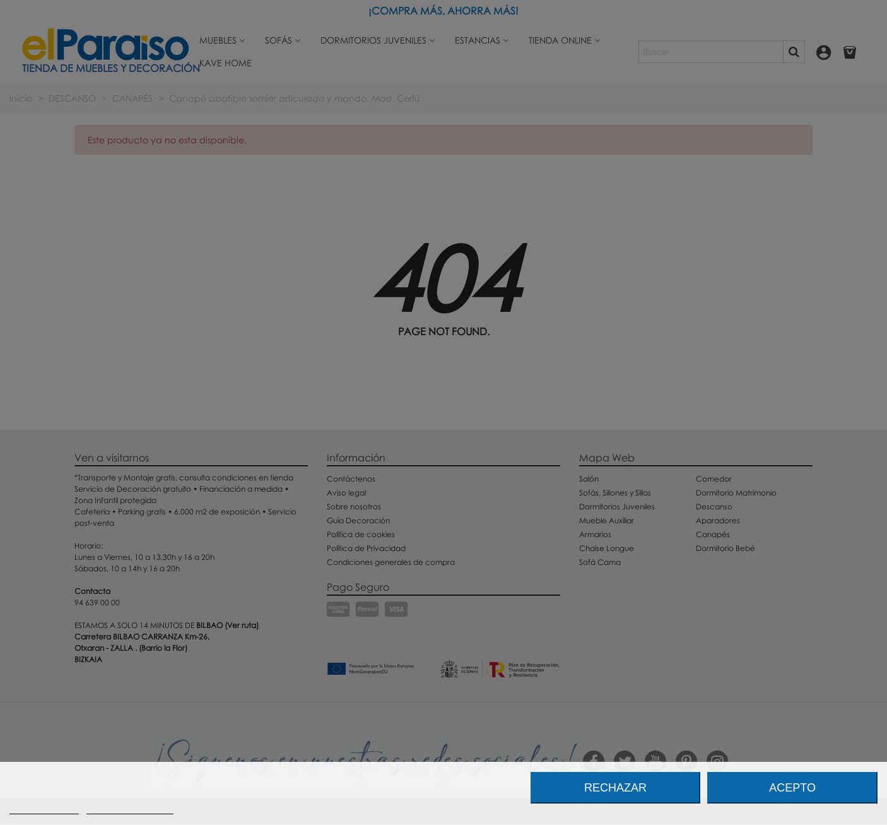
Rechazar (615, 787)
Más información (44, 808)
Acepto (792, 787)
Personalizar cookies (129, 808)
